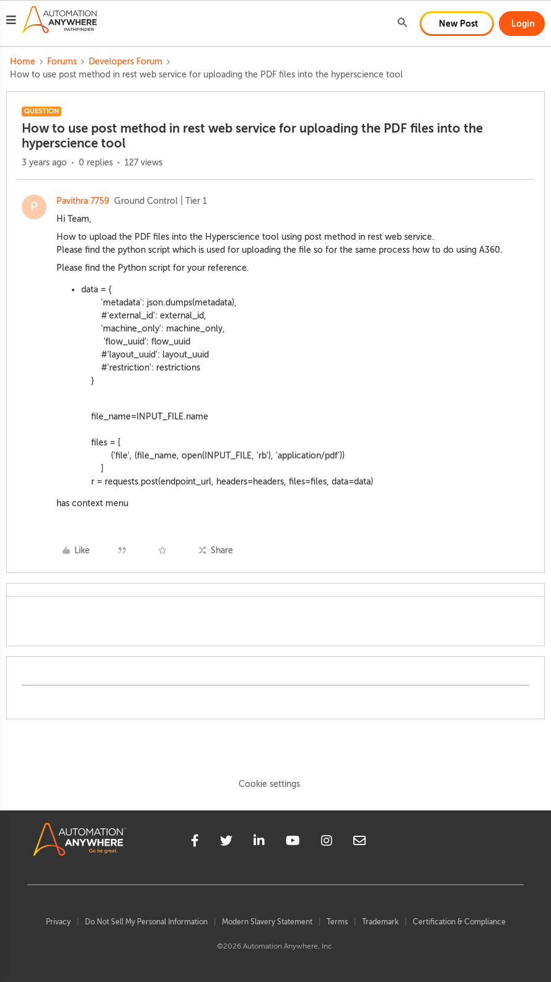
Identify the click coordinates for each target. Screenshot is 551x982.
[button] (11, 21)
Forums (62, 61)
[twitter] (226, 842)
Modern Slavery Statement (267, 922)
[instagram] (326, 842)
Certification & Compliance (459, 922)
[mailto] (359, 842)
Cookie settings (269, 784)
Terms (337, 922)
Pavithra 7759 (82, 201)
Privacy (58, 922)
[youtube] (293, 842)
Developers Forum (125, 61)
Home (22, 61)
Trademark (380, 922)
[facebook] (195, 842)
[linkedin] (259, 842)
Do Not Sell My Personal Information (146, 922)
